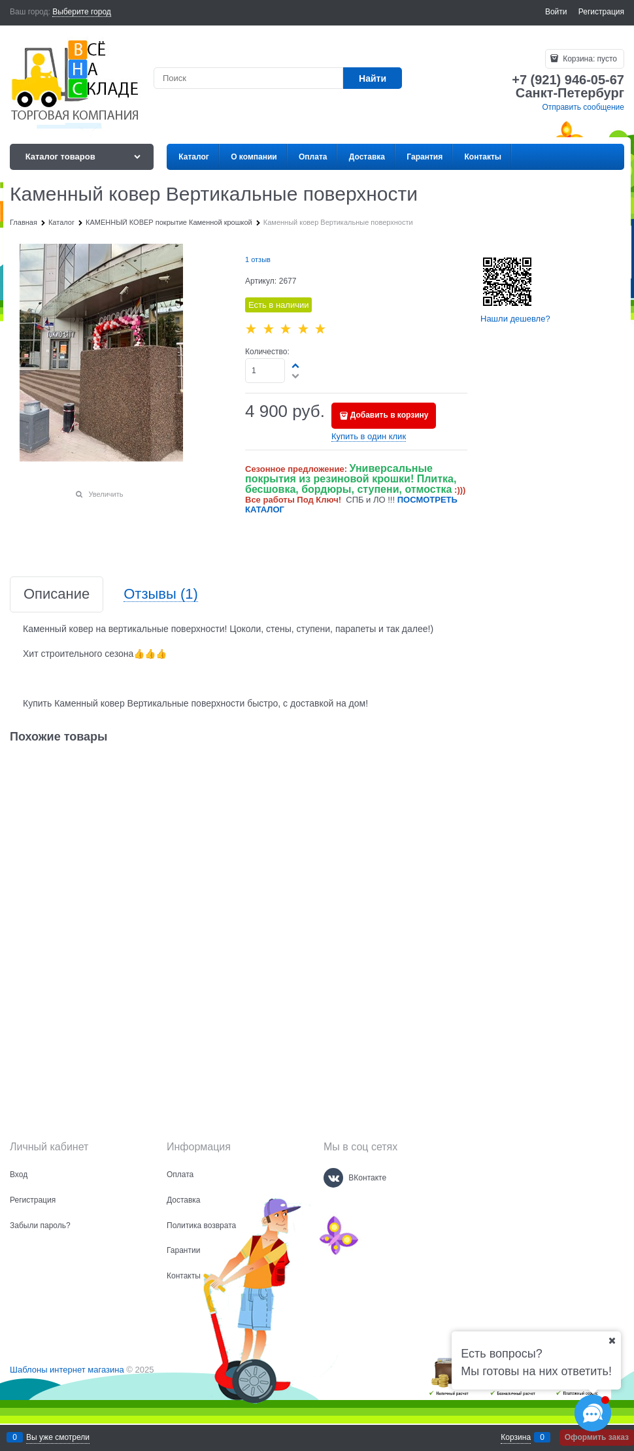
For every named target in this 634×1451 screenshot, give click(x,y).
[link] (81, 12)
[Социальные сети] (593, 1413)
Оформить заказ (597, 1437)
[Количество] (265, 370)
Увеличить (105, 494)
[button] (296, 365)
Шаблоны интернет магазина (67, 1370)
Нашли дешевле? (515, 319)
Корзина (516, 1437)
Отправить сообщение (583, 107)
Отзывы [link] (161, 594)
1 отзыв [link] (258, 259)
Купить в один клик (368, 436)
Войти (556, 11)
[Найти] (372, 78)
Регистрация (601, 11)
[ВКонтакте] (333, 1178)
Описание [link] (57, 594)
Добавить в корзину (389, 415)
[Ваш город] (611, 1340)
